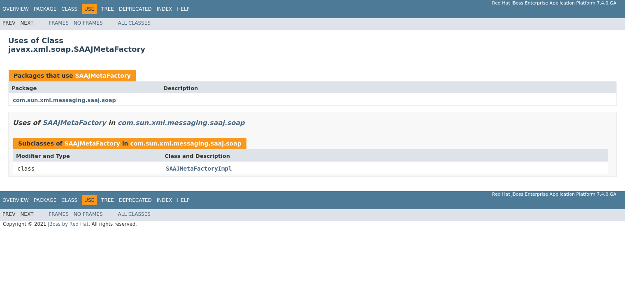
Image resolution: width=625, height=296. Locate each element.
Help (183, 9)
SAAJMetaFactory (102, 75)
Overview (15, 9)
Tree (107, 9)
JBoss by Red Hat (68, 224)
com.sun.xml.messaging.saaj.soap (64, 100)
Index (164, 9)
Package (45, 9)
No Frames (88, 23)
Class (69, 9)
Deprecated (135, 9)
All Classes (134, 23)
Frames (59, 23)
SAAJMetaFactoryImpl (199, 168)
